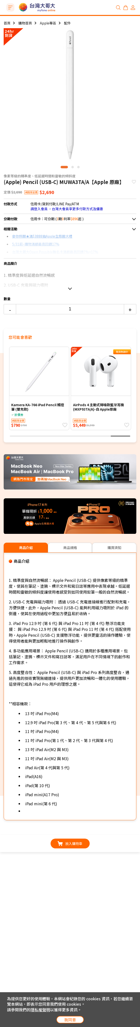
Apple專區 (48, 23)
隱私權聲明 (40, 1010)
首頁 (7, 23)
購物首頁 (25, 23)
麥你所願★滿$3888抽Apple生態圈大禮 (42, 236)
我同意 (70, 1020)
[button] (64, 167)
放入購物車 (70, 843)
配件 (67, 23)
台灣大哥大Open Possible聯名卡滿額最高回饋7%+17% (55, 251)
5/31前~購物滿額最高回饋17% (35, 244)
